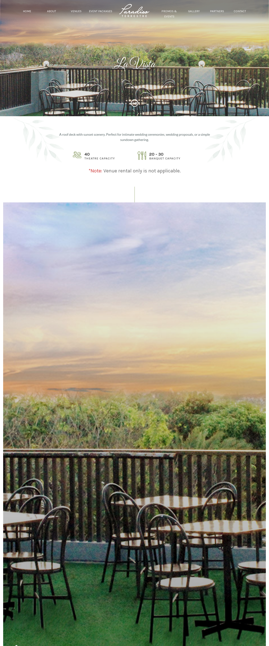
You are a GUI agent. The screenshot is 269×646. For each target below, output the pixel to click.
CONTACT (240, 11)
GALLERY (194, 11)
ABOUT (51, 11)
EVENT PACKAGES (100, 11)
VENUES (76, 11)
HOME (27, 11)
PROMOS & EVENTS (169, 13)
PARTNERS (217, 11)
